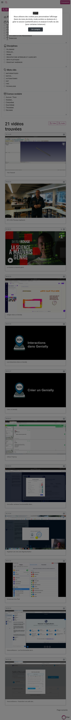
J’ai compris (35, 29)
